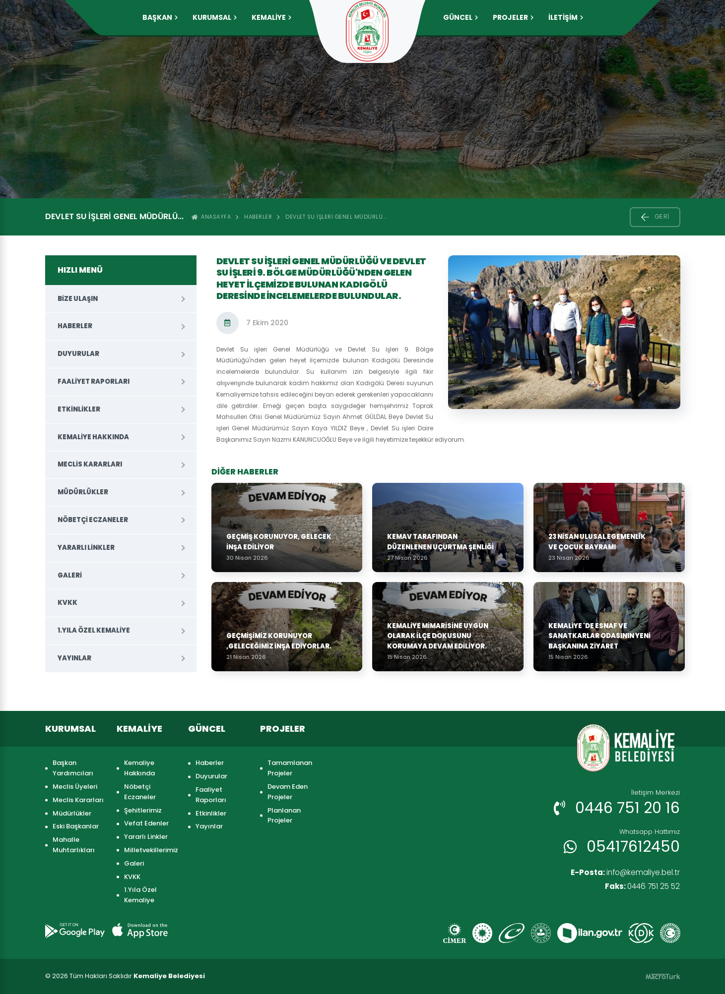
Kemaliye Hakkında (93, 437)
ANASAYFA (211, 217)
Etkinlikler (79, 409)
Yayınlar (74, 658)
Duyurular (78, 353)
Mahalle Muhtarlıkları (74, 845)
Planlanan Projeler (284, 815)
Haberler (258, 217)
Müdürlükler (83, 492)
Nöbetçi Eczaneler (93, 520)
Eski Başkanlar (76, 826)
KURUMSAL (215, 17)
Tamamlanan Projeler (289, 768)
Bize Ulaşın (78, 298)
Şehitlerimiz (143, 810)
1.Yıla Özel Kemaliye (94, 630)
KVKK (67, 602)
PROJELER (513, 17)
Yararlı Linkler (86, 547)
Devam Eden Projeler (287, 792)
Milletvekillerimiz (151, 850)
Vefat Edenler (146, 823)
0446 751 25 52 (640, 887)
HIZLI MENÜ (80, 270)
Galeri (70, 575)
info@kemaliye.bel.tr (623, 872)
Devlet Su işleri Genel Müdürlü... (336, 217)
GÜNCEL (460, 17)
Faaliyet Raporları (94, 381)
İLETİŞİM (565, 17)
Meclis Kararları (90, 464)
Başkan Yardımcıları (73, 768)
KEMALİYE (271, 17)
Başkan (160, 17)
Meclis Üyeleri (75, 786)
